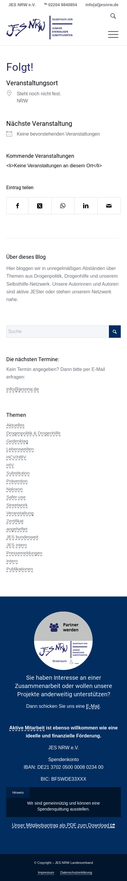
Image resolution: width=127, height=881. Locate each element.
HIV (10, 464)
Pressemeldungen (24, 552)
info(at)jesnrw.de (102, 4)
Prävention (17, 480)
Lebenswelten (20, 448)
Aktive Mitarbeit (27, 727)
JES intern (16, 544)
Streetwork (17, 504)
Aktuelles (15, 424)
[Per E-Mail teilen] (109, 205)
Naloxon (14, 488)
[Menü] (113, 34)
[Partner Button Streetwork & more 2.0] (63, 641)
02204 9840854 (62, 4)
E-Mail (92, 706)
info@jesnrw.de (22, 389)
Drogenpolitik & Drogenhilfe (33, 432)
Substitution (17, 472)
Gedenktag (17, 440)
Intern (12, 560)
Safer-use (16, 496)
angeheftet (16, 528)
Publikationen (19, 568)
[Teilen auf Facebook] (17, 205)
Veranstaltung (20, 512)
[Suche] (113, 17)
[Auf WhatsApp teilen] (63, 205)
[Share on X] (39, 205)
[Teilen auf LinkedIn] (85, 205)
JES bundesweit (22, 536)
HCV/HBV (16, 456)
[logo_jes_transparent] (52, 27)
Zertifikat (14, 520)
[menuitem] (113, 17)
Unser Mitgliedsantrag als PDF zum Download (60, 825)
